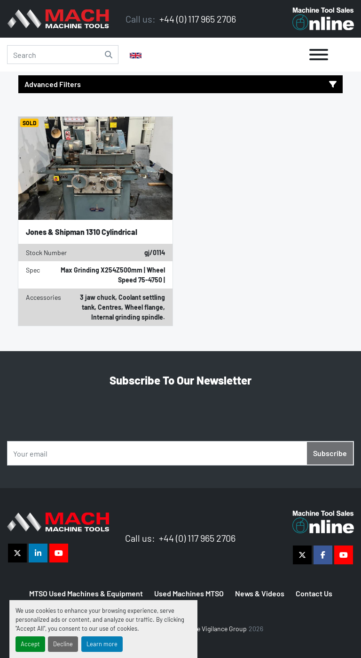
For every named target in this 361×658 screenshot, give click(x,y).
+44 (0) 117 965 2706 (196, 18)
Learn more (102, 644)
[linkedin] (38, 553)
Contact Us (314, 593)
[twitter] (17, 553)
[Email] (180, 453)
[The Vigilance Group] (58, 520)
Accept (30, 644)
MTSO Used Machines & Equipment (86, 593)
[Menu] (318, 54)
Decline (63, 644)
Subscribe (330, 453)
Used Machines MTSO (189, 593)
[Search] (62, 54)
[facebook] (323, 555)
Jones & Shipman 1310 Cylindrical (81, 231)
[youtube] (58, 553)
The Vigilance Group (218, 629)
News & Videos (259, 593)
